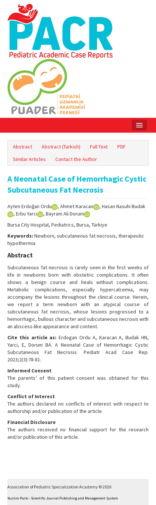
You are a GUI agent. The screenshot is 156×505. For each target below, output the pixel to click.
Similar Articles (29, 159)
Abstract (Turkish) (61, 146)
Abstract (22, 146)
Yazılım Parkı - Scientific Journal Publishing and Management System (62, 498)
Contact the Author (76, 159)
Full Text (99, 146)
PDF (121, 146)
